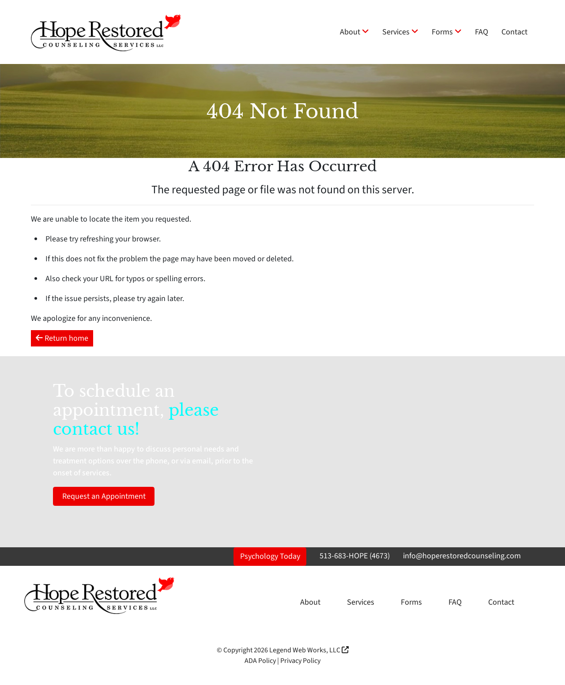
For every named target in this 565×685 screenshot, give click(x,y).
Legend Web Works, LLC (309, 650)
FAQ (481, 32)
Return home (62, 338)
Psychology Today (270, 556)
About (354, 32)
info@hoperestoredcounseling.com (462, 555)
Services (400, 32)
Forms (447, 32)
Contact (514, 32)
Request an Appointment (104, 496)
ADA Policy (260, 661)
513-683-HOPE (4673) (355, 555)
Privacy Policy (300, 661)
